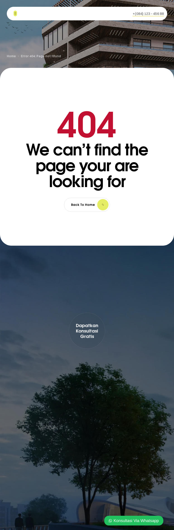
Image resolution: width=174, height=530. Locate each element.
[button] (148, 13)
